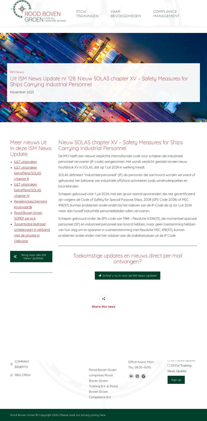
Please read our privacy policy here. (83, 415)
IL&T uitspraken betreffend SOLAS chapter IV (27, 190)
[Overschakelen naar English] (168, 3)
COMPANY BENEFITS (22, 364)
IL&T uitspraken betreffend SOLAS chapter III (27, 173)
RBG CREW (22, 375)
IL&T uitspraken (25, 162)
